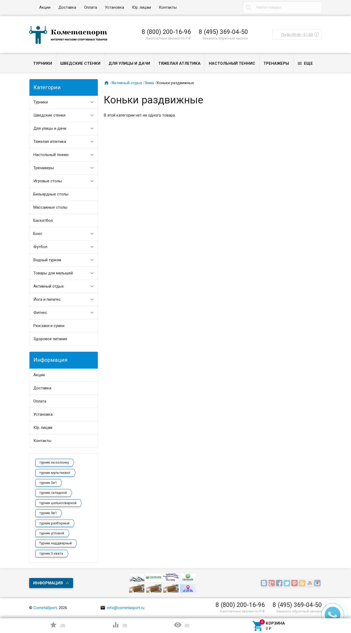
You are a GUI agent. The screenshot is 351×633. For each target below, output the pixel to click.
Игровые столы (47, 181)
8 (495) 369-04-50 (223, 32)
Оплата (90, 7)
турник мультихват (54, 473)
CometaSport (45, 607)
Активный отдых (48, 286)
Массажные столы (50, 207)
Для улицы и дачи (129, 63)
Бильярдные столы (50, 194)
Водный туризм (47, 260)
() (57, 625)
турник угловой (51, 533)
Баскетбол (43, 220)
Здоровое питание (50, 338)
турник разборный (54, 523)
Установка (114, 7)
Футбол (40, 246)
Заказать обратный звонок (225, 38)
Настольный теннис (232, 63)
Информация (48, 583)
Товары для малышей (53, 273)
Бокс (37, 233)
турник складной (53, 493)
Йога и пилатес (47, 299)
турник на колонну (54, 462)
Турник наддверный (55, 543)
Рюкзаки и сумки (48, 325)
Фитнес (40, 312)
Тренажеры (276, 63)
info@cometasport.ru (122, 607)
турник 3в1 (48, 513)
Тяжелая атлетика (179, 63)
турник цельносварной (58, 503)
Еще (305, 63)
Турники (42, 63)
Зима (149, 83)
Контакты (168, 7)
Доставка (67, 7)
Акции (44, 7)
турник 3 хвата (51, 553)
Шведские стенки (80, 63)
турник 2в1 (48, 483)
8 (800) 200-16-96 (166, 32)
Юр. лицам (141, 7)
